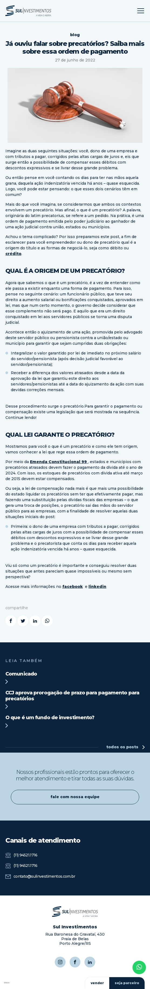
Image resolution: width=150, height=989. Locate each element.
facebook (72, 586)
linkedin (97, 586)
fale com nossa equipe (75, 796)
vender (97, 983)
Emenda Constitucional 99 (59, 461)
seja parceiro (127, 983)
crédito (13, 253)
